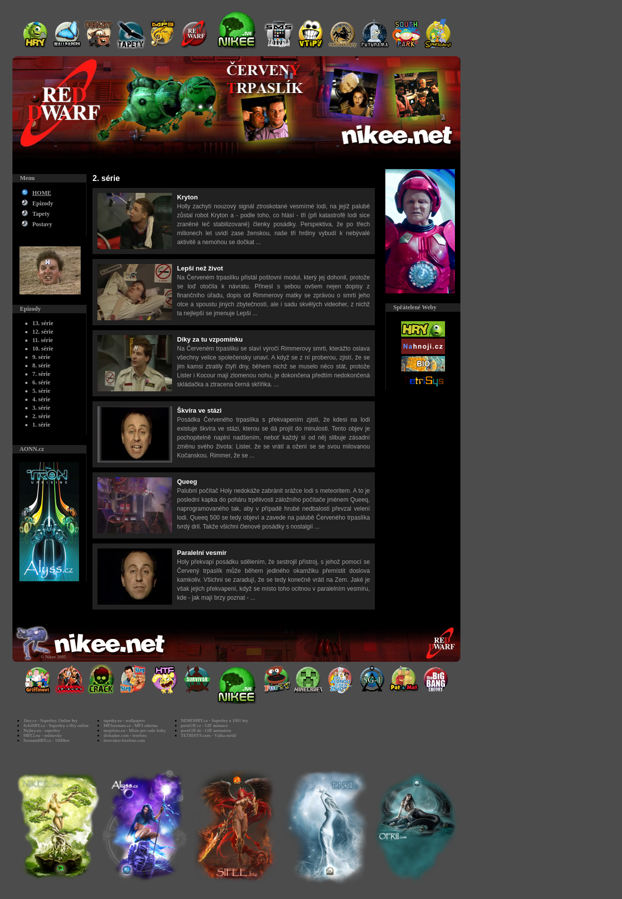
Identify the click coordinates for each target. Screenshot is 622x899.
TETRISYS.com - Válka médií (208, 735)
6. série (41, 382)
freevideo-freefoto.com (124, 740)
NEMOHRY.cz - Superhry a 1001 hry (214, 720)
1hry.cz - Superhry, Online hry (50, 720)
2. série (41, 416)
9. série (41, 357)
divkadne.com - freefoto (125, 735)
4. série (41, 399)
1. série (41, 424)
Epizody (42, 203)
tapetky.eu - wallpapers (124, 720)
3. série (41, 407)
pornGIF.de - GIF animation (206, 730)
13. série (42, 323)
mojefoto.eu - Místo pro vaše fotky (134, 730)
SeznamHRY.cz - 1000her (46, 740)
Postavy (42, 224)
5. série (41, 390)
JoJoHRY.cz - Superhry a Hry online (56, 725)
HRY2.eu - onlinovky (42, 735)
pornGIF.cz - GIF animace (204, 725)
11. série (42, 340)
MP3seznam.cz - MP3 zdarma (130, 725)
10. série (42, 348)
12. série (42, 331)
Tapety (41, 213)
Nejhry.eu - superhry (41, 730)
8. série (41, 365)
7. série (41, 373)
